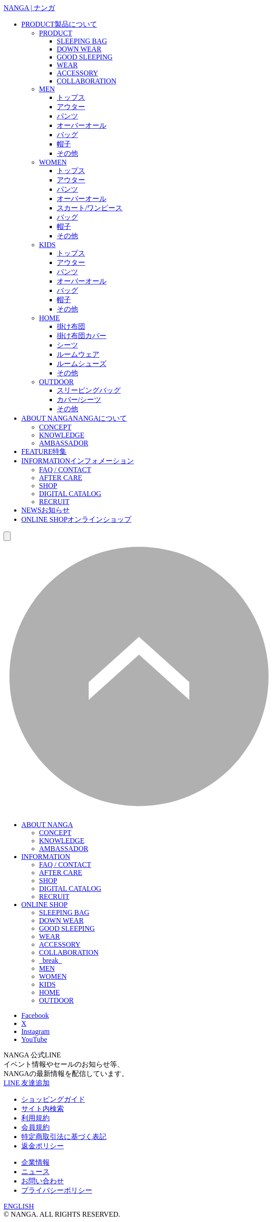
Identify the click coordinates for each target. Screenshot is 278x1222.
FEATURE (44, 451)
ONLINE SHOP (76, 519)
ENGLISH (19, 1206)
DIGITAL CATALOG (70, 493)
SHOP (48, 485)
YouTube (34, 1039)
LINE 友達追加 (27, 1083)
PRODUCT (59, 24)
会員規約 (35, 1127)
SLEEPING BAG (82, 41)
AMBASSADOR (63, 443)
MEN (47, 89)
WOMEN (53, 162)
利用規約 (35, 1118)
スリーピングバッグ (89, 390)
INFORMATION (77, 461)
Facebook (35, 1015)
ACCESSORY (77, 73)
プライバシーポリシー (56, 1190)
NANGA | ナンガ (29, 8)
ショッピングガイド (53, 1099)
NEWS (45, 510)
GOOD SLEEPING (85, 57)
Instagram (35, 1031)
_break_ (50, 960)
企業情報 (35, 1162)
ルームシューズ (81, 363)
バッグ (67, 134)
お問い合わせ (42, 1181)
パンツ (67, 116)
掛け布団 (71, 326)
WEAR (67, 65)
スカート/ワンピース (89, 208)
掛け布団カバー (81, 335)
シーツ (67, 345)
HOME (49, 318)
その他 (67, 153)
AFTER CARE (60, 477)
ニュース (35, 1171)
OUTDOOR (56, 382)
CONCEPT (55, 427)
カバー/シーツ (79, 399)
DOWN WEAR (79, 49)
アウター (71, 106)
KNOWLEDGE (61, 435)
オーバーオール (81, 125)
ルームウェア (78, 354)
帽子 (64, 144)
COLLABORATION (86, 81)
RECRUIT (54, 501)
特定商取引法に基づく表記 (63, 1136)
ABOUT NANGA (74, 418)
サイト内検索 (42, 1108)
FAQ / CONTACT (65, 469)
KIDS (47, 244)
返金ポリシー (42, 1146)
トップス (71, 97)
